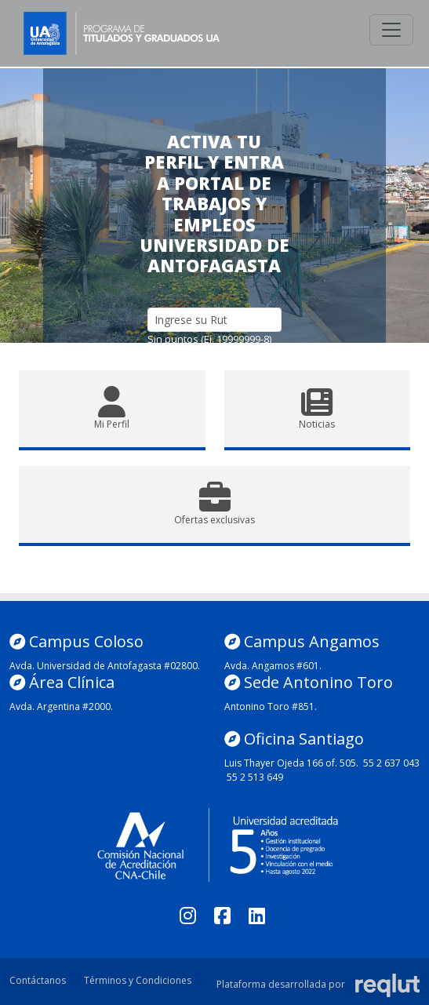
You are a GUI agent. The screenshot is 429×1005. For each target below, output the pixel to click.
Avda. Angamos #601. (273, 665)
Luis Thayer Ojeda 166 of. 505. (291, 763)
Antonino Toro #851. (270, 706)
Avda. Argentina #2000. (61, 706)
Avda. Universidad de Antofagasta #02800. (104, 665)
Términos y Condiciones (137, 980)
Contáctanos (37, 980)
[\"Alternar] (391, 30)
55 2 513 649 (255, 777)
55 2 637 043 (391, 763)
